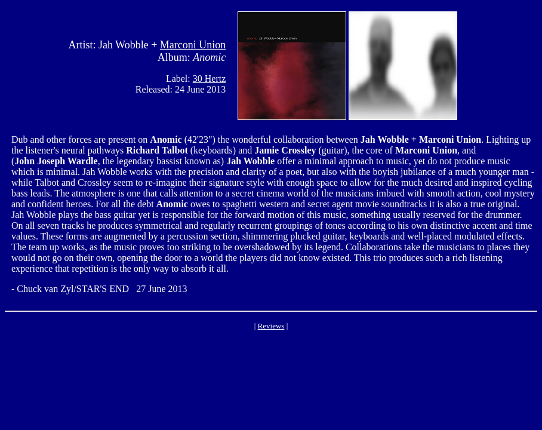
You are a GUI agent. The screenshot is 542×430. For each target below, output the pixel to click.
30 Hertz (209, 78)
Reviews (271, 325)
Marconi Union (193, 45)
